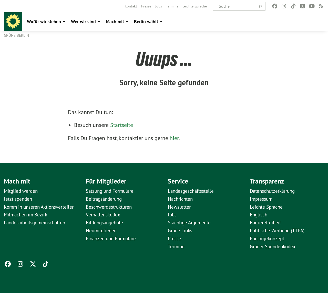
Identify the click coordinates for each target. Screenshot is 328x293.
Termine (172, 6)
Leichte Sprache (194, 6)
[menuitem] (131, 6)
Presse (146, 6)
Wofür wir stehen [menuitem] (44, 21)
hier (174, 138)
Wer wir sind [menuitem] (83, 21)
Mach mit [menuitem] (115, 21)
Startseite (121, 125)
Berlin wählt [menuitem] (146, 21)
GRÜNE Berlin (16, 35)
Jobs (158, 6)
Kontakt (131, 6)
